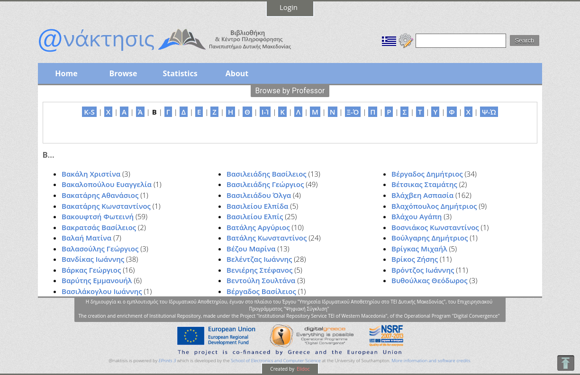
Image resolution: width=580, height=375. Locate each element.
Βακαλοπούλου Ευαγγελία (107, 184)
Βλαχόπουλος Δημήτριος (434, 206)
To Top (565, 363)
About (237, 73)
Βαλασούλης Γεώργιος (100, 248)
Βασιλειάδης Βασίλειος (267, 174)
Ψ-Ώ (489, 111)
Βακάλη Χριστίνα (91, 174)
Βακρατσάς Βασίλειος (99, 227)
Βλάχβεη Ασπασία (422, 195)
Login (289, 7)
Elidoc (303, 369)
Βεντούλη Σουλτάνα (261, 280)
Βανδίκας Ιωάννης (93, 259)
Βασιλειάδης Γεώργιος (265, 184)
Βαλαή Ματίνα (86, 237)
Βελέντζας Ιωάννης (259, 259)
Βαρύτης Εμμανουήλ (97, 280)
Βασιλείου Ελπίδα (257, 206)
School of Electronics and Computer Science (275, 360)
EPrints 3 (167, 360)
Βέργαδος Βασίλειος (261, 291)
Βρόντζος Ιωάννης (422, 270)
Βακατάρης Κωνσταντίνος (106, 206)
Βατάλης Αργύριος (258, 227)
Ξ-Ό (353, 111)
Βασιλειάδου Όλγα (259, 195)
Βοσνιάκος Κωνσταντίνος (435, 227)
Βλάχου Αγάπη (416, 216)
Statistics (180, 73)
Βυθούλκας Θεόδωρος (429, 280)
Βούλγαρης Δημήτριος (429, 237)
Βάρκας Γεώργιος (91, 270)
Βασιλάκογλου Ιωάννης (102, 291)
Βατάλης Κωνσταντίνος (267, 237)
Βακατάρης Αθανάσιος (100, 195)
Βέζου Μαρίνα (251, 248)
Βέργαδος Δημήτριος (427, 174)
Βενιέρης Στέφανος (259, 270)
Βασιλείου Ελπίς (255, 216)
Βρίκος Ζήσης (414, 259)
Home (66, 73)
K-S (89, 111)
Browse (123, 73)
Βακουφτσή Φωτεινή (98, 216)
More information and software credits (430, 360)
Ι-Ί (265, 111)
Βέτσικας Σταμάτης (424, 184)
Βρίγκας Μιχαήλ (419, 248)
